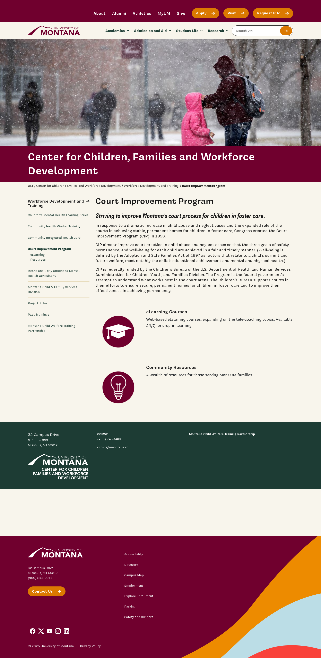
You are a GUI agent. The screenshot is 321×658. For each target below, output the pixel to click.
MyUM (164, 13)
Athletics (142, 13)
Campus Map (134, 575)
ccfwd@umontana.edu (113, 447)
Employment (133, 586)
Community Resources (171, 367)
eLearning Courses (166, 311)
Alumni (119, 13)
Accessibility (133, 554)
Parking (130, 606)
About (100, 13)
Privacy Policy (90, 646)
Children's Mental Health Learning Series (58, 215)
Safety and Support (138, 617)
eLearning (37, 255)
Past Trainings (38, 314)
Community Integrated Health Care (54, 238)
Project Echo (37, 303)
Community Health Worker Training (54, 226)
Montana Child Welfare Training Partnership (222, 434)
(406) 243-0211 (40, 578)
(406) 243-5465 (109, 439)
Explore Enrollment (138, 596)
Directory (131, 565)
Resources (38, 260)
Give (181, 13)
